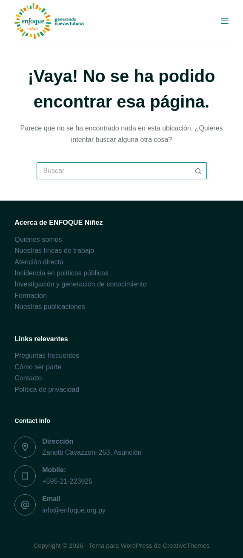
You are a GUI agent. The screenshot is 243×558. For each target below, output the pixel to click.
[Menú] (225, 21)
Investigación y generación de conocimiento (80, 284)
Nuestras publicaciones (49, 306)
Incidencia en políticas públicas (61, 273)
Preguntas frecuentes (46, 355)
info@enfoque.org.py (74, 510)
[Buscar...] (113, 170)
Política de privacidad (46, 389)
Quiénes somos (38, 239)
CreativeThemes (186, 545)
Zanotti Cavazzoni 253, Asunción (91, 452)
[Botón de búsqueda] (198, 170)
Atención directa (38, 262)
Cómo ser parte (37, 367)
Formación (30, 295)
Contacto (28, 378)
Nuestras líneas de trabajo (54, 250)
